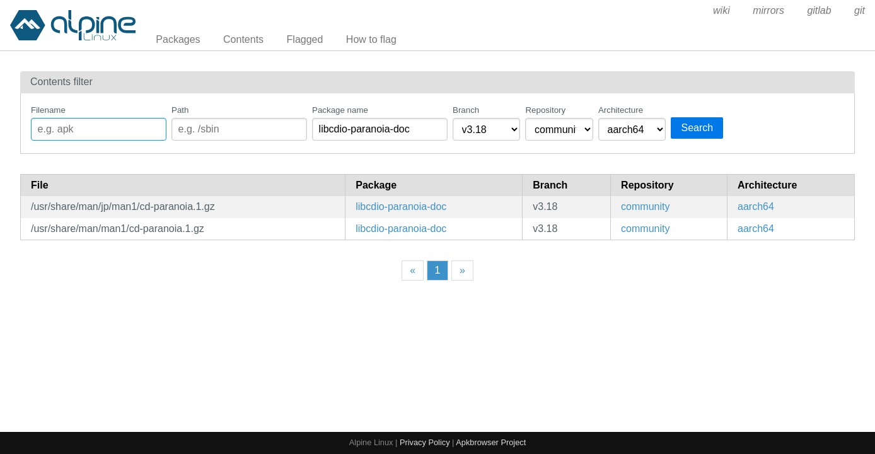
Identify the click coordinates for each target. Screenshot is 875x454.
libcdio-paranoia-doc (401, 206)
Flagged (305, 39)
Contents (243, 39)
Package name (340, 110)
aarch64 (756, 206)
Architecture (620, 110)
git (859, 10)
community (645, 206)
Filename (48, 110)
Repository (545, 110)
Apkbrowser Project (491, 442)
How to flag (371, 39)
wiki (721, 10)
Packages (178, 39)
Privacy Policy (425, 442)
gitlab (819, 10)
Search (697, 127)
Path (179, 110)
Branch (466, 110)
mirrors (768, 10)
